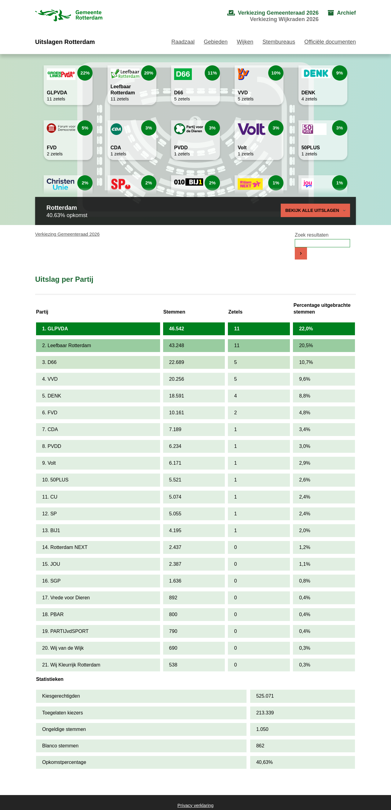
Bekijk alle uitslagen (315, 210)
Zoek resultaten (311, 235)
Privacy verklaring (195, 805)
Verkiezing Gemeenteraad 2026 (67, 234)
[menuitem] (267, 16)
